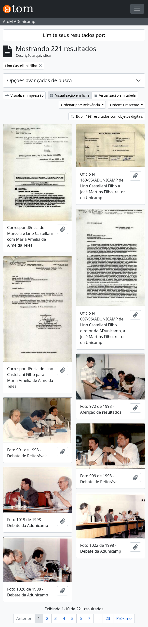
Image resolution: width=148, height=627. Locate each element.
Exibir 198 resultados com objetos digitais (107, 116)
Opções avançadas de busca (39, 80)
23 (108, 618)
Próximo (124, 618)
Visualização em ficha (70, 95)
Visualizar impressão (24, 95)
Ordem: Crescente (125, 105)
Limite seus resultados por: (74, 35)
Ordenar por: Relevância (81, 105)
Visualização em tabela (115, 95)
